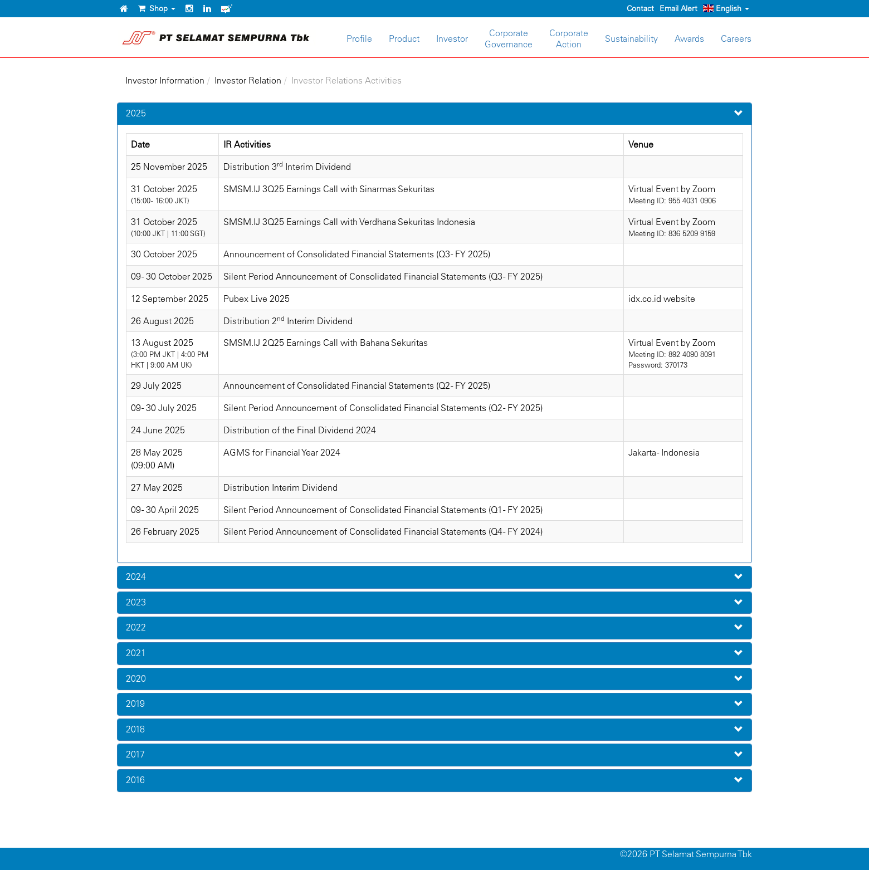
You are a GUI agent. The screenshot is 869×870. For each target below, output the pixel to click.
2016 (135, 779)
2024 (136, 576)
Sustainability (631, 38)
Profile (359, 38)
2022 (136, 627)
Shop (156, 8)
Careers (736, 38)
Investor (452, 38)
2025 (136, 113)
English (726, 8)
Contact (640, 8)
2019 (135, 703)
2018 (135, 729)
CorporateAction (568, 38)
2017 (135, 754)
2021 (136, 652)
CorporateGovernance (509, 38)
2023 (136, 602)
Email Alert (678, 8)
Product (404, 38)
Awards (689, 38)
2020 (136, 678)
